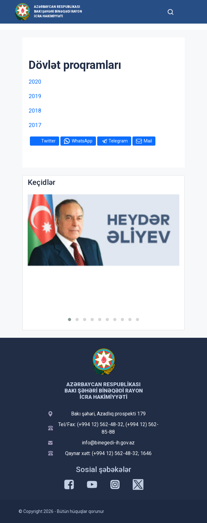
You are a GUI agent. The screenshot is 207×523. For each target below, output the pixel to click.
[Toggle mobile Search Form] (170, 11)
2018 (35, 110)
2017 (35, 125)
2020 (35, 81)
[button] (69, 319)
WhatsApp (82, 140)
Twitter (48, 140)
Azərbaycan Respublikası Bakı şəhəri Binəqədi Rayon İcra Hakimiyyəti (58, 11)
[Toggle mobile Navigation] (186, 12)
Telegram (118, 140)
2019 (35, 96)
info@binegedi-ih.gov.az (108, 443)
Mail (148, 140)
